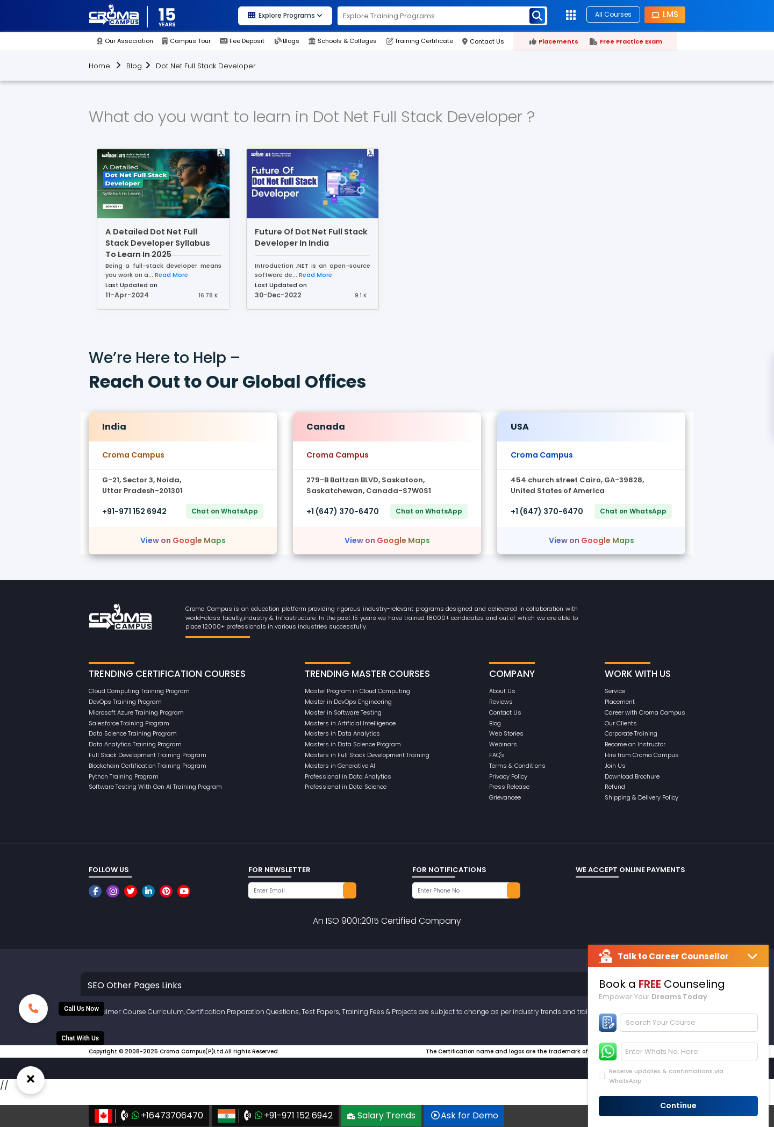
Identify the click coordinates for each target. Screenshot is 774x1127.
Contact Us (505, 712)
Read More (171, 274)
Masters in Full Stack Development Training (367, 755)
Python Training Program (124, 776)
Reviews (501, 701)
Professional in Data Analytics (348, 776)
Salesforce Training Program (129, 723)
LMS (664, 14)
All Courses (613, 14)
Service (615, 691)
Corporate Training (631, 733)
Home (99, 66)
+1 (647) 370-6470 (342, 511)
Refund (615, 786)
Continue (678, 1105)
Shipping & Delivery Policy (641, 797)
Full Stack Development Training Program (147, 755)
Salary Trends (381, 1115)
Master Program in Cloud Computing (357, 691)
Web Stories (506, 733)
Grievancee (505, 797)
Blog (134, 66)
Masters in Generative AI (340, 765)
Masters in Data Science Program (353, 744)
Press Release (509, 786)
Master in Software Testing (343, 712)
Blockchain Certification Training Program (147, 765)
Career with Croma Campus (645, 712)
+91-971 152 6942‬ (134, 511)
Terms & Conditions (517, 765)
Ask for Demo (464, 1115)
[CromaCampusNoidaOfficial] (96, 891)
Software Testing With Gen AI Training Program (155, 786)
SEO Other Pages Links (135, 985)
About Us (502, 691)
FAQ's (497, 755)
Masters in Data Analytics (342, 733)
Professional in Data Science (345, 786)
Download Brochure (632, 776)
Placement (620, 701)
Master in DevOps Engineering (348, 701)
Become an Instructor (635, 744)
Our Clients (621, 723)
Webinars (503, 744)
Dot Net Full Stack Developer (206, 66)
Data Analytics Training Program (135, 744)
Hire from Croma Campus (642, 755)
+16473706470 (149, 1116)
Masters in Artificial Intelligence (350, 723)
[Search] (689, 1023)
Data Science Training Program (133, 733)
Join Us (615, 765)
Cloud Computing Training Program (139, 691)
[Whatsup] (80, 1038)
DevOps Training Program (125, 701)
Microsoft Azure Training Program (136, 712)
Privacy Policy (508, 776)
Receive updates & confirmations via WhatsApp (666, 1076)
